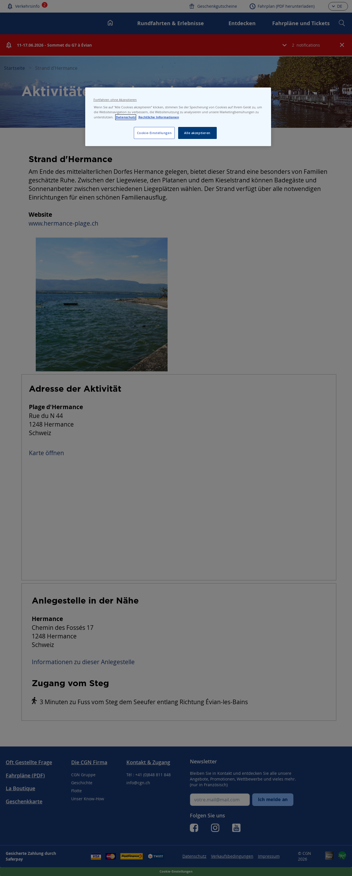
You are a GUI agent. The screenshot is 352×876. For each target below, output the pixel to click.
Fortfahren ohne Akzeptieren (115, 100)
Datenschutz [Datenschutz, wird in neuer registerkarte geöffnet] (126, 117)
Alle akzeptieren (197, 133)
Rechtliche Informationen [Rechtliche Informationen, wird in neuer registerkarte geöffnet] (158, 117)
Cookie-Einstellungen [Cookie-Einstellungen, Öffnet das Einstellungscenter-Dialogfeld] (154, 133)
